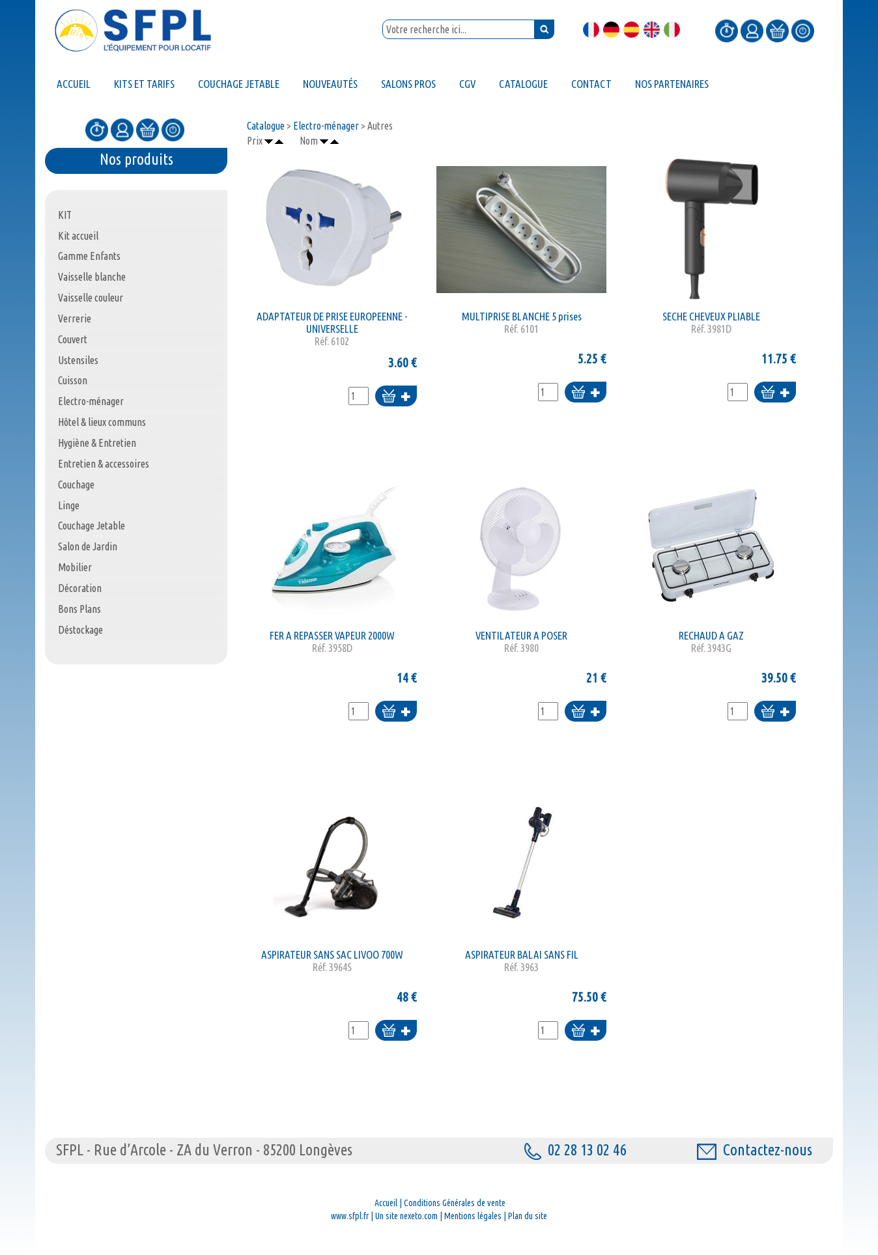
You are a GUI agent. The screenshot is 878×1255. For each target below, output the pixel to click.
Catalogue (266, 126)
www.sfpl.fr (350, 1216)
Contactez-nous (754, 1150)
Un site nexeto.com (406, 1216)
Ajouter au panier (396, 397)
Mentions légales (473, 1216)
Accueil (386, 1203)
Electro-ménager (326, 126)
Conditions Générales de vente (454, 1203)
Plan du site (527, 1216)
